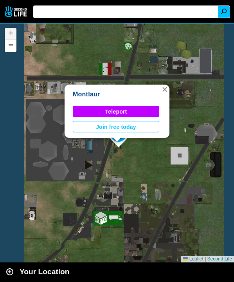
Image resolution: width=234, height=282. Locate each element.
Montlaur (86, 94)
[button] (164, 89)
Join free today (116, 127)
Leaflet (193, 259)
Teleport (116, 111)
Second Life (16, 11)
